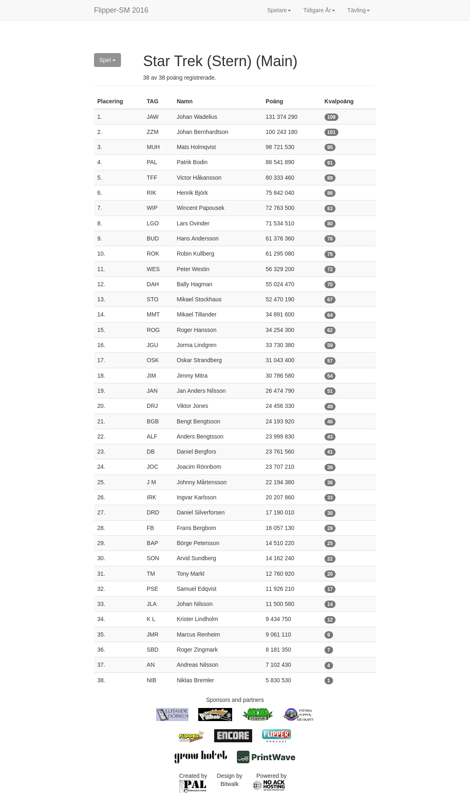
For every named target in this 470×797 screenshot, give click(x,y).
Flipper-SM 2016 (121, 10)
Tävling (358, 10)
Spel (107, 60)
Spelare (279, 10)
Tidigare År (319, 10)
